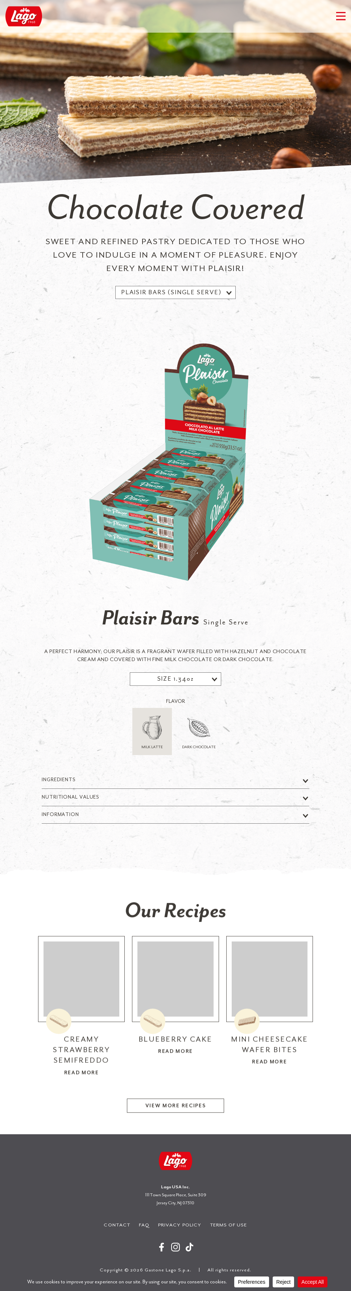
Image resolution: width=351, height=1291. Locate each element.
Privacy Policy (179, 1225)
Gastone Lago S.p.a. (23, 16)
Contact (117, 1225)
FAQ (144, 1225)
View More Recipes (175, 1114)
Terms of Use (228, 1225)
